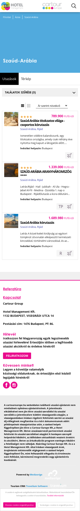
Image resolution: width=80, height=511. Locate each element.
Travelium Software (37, 486)
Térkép (26, 79)
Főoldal (7, 17)
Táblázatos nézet (29, 106)
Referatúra (12, 289)
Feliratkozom (17, 355)
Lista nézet (23, 106)
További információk (55, 495)
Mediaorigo (36, 474)
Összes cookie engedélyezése (19, 505)
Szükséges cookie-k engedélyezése (56, 505)
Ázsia (17, 17)
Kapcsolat (12, 297)
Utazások (9, 79)
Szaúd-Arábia (31, 17)
